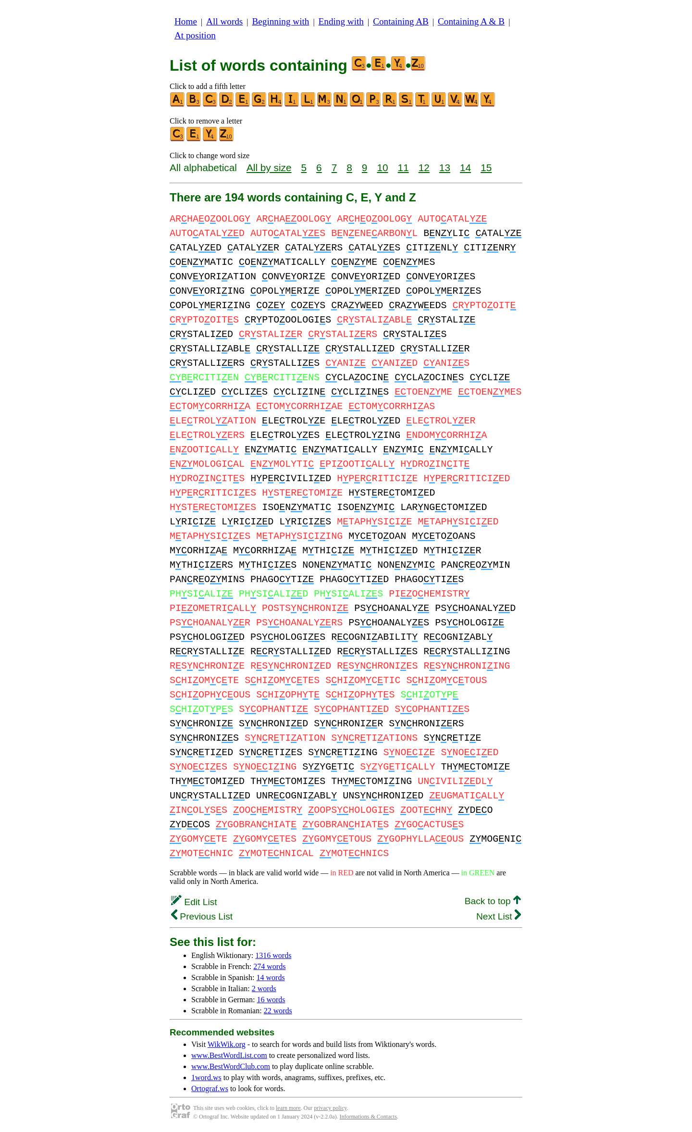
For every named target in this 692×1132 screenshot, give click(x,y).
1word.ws (206, 1077)
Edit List (194, 902)
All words (224, 21)
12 (424, 167)
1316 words (273, 955)
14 (465, 167)
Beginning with (280, 21)
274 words (269, 966)
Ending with (341, 21)
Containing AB (401, 21)
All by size (269, 167)
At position (195, 35)
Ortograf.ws (209, 1088)
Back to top (493, 901)
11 (403, 167)
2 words (264, 988)
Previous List (202, 916)
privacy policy (330, 1108)
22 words (278, 1011)
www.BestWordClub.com (230, 1066)
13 (444, 167)
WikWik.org (227, 1044)
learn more (288, 1108)
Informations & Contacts (368, 1116)
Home (185, 21)
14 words (271, 977)
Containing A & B (471, 21)
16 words (271, 999)
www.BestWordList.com (229, 1055)
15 (486, 167)
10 (382, 167)
